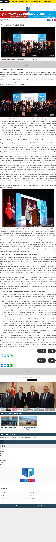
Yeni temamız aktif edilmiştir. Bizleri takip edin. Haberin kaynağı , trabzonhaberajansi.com (32, 1)
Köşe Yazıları (3, 460)
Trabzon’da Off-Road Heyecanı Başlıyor (28, 428)
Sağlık (1, 455)
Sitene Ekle (4, 488)
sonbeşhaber (13, 59)
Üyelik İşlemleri (29, 4)
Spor (26, 59)
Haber (8, 59)
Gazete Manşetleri (32, 486)
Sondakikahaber (20, 59)
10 (52, 409)
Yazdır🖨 (41, 351)
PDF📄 (52, 351)
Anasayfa (2, 23)
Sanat (1, 464)
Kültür (1, 453)
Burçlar (3, 486)
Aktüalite (6, 23)
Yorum (1, 462)
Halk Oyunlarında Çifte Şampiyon (20, 19)
